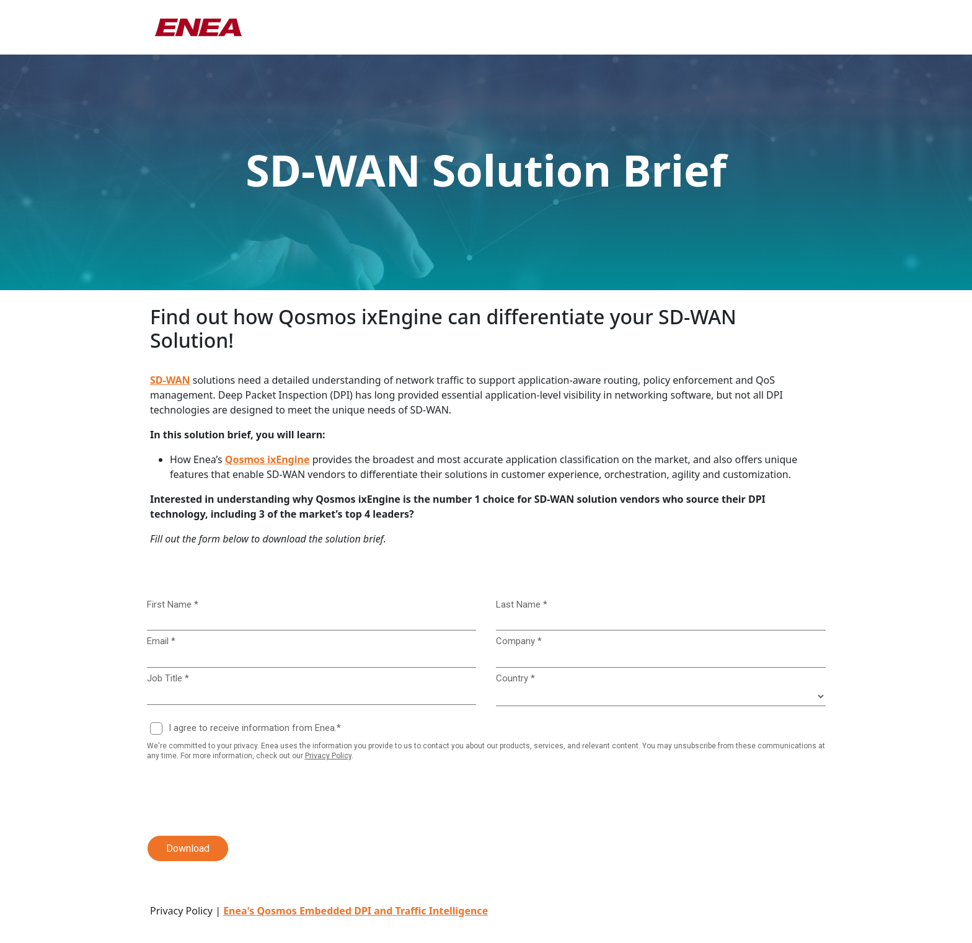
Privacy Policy (328, 755)
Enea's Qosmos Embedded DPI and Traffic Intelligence (355, 911)
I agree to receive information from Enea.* (255, 727)
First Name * (172, 604)
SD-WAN (170, 380)
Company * (519, 641)
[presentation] (231, 798)
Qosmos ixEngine (267, 459)
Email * (161, 641)
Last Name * (521, 604)
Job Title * (168, 678)
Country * (515, 678)
